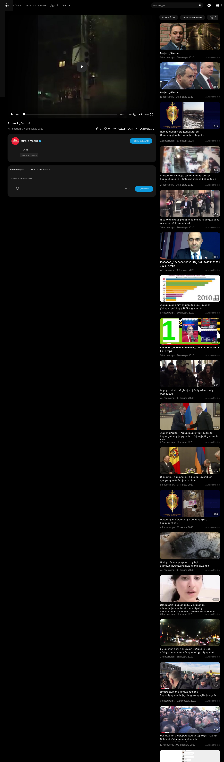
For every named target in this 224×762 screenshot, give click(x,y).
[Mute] (152, 114)
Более (110, 5)
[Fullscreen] (163, 114)
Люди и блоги (58, 5)
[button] (218, 5)
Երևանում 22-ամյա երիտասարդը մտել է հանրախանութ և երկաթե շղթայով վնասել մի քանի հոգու (193, 157)
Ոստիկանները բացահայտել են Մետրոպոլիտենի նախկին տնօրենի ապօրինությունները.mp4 (194, 119)
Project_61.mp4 (181, 81)
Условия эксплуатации (15, 103)
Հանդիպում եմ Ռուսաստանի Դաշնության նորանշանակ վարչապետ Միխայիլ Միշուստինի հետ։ (193, 386)
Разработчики (11, 115)
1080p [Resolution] (158, 114)
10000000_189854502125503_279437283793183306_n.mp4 (195, 308)
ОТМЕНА (139, 188)
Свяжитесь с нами (20, 111)
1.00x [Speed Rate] (141, 114)
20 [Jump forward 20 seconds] (147, 114)
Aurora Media (71, 141)
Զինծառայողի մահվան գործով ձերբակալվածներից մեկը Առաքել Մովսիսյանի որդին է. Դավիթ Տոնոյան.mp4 (193, 616)
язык (21, 115)
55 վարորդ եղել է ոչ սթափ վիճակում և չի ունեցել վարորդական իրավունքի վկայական (196, 576)
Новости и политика (80, 5)
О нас (7, 111)
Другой (99, 5)
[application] (108, 66)
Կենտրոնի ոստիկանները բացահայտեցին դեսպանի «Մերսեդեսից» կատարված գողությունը (188, 731)
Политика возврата (13, 96)
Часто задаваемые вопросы (18, 99)
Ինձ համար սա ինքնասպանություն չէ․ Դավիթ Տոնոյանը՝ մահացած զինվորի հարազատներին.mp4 (195, 653)
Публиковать (156, 188)
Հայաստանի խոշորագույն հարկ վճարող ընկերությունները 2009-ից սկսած (193, 271)
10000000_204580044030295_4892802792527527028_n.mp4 (195, 232)
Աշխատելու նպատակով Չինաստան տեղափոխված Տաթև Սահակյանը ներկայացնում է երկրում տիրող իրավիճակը (194, 539)
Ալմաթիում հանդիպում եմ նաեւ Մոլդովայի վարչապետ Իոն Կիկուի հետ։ (193, 423)
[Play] (52, 114)
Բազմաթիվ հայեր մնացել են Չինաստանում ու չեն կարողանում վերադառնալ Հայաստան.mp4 (193, 691)
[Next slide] (215, 17)
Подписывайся (153, 141)
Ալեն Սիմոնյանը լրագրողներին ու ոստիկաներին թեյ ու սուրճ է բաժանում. (192, 196)
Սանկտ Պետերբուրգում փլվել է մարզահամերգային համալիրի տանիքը (191, 499)
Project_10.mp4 (181, 47)
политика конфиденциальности (19, 107)
